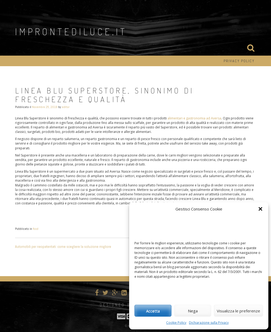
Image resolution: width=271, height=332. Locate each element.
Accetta (153, 310)
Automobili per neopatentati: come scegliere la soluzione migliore (63, 246)
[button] (260, 209)
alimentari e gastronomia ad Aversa (194, 118)
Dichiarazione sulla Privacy (209, 322)
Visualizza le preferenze (238, 310)
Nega (193, 310)
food (35, 229)
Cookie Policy (176, 322)
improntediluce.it (71, 31)
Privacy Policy (239, 61)
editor (66, 107)
